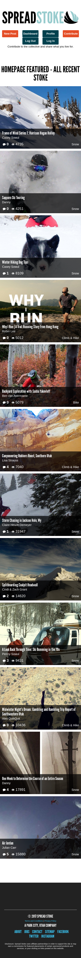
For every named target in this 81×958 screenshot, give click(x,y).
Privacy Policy (50, 921)
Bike (76, 402)
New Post (10, 33)
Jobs (27, 931)
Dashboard (30, 33)
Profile (50, 33)
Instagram (47, 936)
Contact (37, 931)
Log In (50, 40)
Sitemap (50, 931)
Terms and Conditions (34, 921)
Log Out (30, 40)
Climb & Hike (70, 338)
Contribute (71, 33)
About (18, 931)
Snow (75, 144)
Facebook (63, 931)
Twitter (34, 936)
